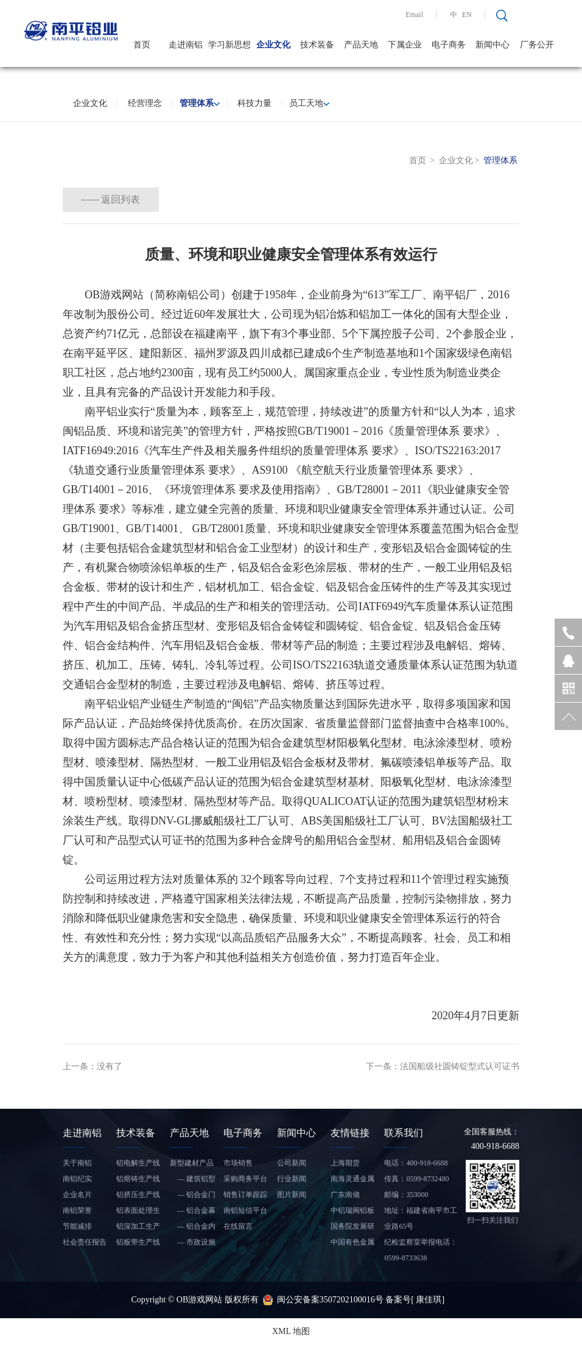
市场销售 (238, 1163)
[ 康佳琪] (427, 1299)
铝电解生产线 (138, 1163)
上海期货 (345, 1163)
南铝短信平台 (245, 1210)
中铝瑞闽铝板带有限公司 (352, 1212)
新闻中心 (492, 44)
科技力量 (254, 103)
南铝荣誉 (77, 1210)
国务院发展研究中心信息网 (352, 1228)
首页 (141, 44)
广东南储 (345, 1194)
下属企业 (405, 44)
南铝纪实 (77, 1179)
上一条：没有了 (92, 1066)
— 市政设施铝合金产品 (193, 1244)
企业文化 (273, 44)
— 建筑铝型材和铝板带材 (193, 1181)
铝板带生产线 (138, 1242)
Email (414, 14)
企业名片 (77, 1194)
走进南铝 (186, 44)
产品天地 (361, 44)
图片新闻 (291, 1194)
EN (467, 14)
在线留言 (238, 1226)
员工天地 (309, 103)
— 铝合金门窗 (193, 1196)
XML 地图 (291, 1331)
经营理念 (145, 103)
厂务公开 (537, 44)
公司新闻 (291, 1163)
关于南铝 (77, 1163)
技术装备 (317, 44)
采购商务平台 (245, 1179)
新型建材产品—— (192, 1165)
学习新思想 (229, 44)
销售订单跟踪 (245, 1194)
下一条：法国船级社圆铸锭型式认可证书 (442, 1066)
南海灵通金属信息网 (352, 1181)
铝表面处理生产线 (138, 1212)
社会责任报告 (85, 1242)
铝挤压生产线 (138, 1194)
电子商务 (449, 44)
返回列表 (133, 199)
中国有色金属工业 (352, 1244)
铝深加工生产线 (138, 1228)
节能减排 (77, 1226)
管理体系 (200, 103)
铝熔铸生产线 (138, 1179)
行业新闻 (291, 1179)
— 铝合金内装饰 (193, 1228)
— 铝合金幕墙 (193, 1212)
